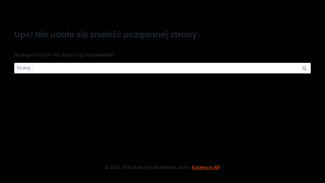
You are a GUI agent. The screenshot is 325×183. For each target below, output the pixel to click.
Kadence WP (206, 167)
